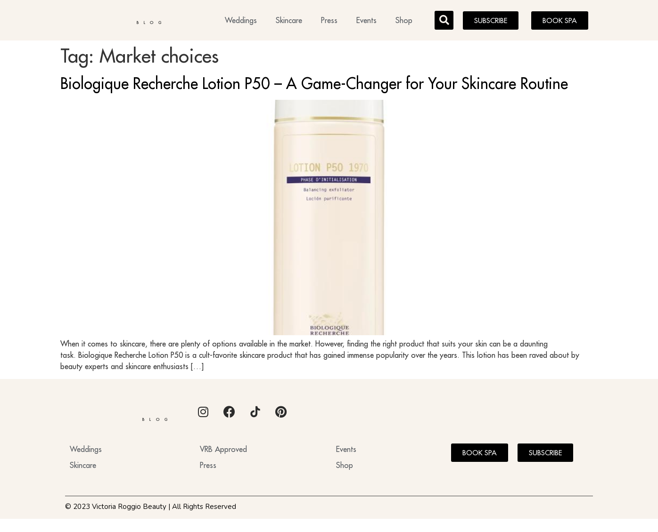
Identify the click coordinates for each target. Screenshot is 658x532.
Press (329, 21)
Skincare (289, 21)
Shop (403, 21)
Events (366, 21)
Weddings (241, 21)
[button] (444, 21)
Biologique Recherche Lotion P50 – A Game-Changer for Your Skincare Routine (314, 86)
